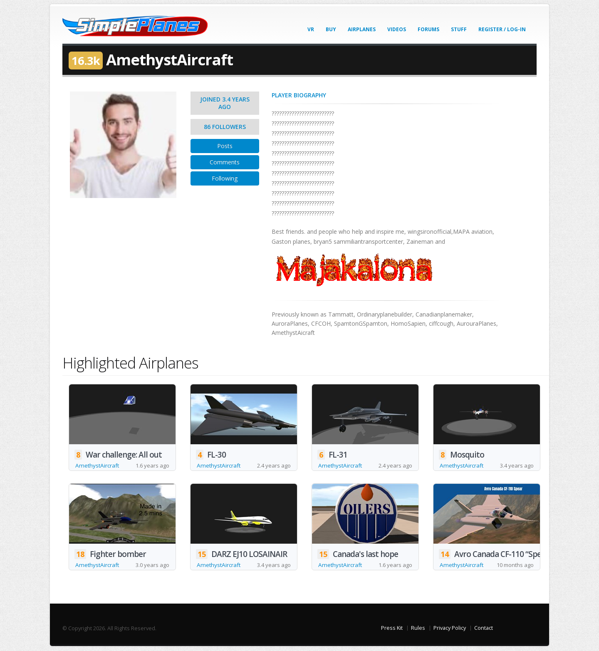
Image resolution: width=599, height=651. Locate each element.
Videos (396, 29)
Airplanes (362, 29)
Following (225, 178)
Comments (225, 162)
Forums (428, 29)
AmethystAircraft (98, 466)
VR (310, 29)
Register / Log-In (502, 29)
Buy (331, 29)
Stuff (459, 29)
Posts (225, 146)
